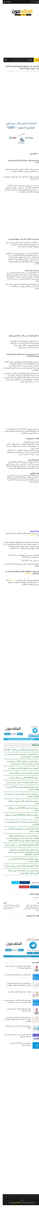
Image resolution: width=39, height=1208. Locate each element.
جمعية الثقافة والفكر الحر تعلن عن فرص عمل (19, 785)
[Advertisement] (19, 36)
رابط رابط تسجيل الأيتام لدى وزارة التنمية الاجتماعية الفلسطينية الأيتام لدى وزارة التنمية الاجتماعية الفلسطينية (20, 855)
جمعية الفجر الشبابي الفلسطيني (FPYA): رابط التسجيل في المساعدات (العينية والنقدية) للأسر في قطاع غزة (14, 1022)
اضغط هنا (30, 538)
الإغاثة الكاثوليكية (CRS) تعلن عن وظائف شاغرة (19, 848)
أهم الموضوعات (7, 74)
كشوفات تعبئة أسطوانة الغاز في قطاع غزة (21, 771)
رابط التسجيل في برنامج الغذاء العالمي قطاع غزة (15, 977)
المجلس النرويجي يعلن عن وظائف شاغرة (21, 776)
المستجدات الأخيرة (16, 74)
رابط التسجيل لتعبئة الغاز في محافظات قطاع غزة (18, 752)
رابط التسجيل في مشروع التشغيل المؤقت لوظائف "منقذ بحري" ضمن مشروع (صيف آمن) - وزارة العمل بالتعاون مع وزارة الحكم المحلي (19, 841)
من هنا (10, 583)
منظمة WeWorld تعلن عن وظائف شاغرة (21, 780)
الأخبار (23, 74)
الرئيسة (34, 61)
